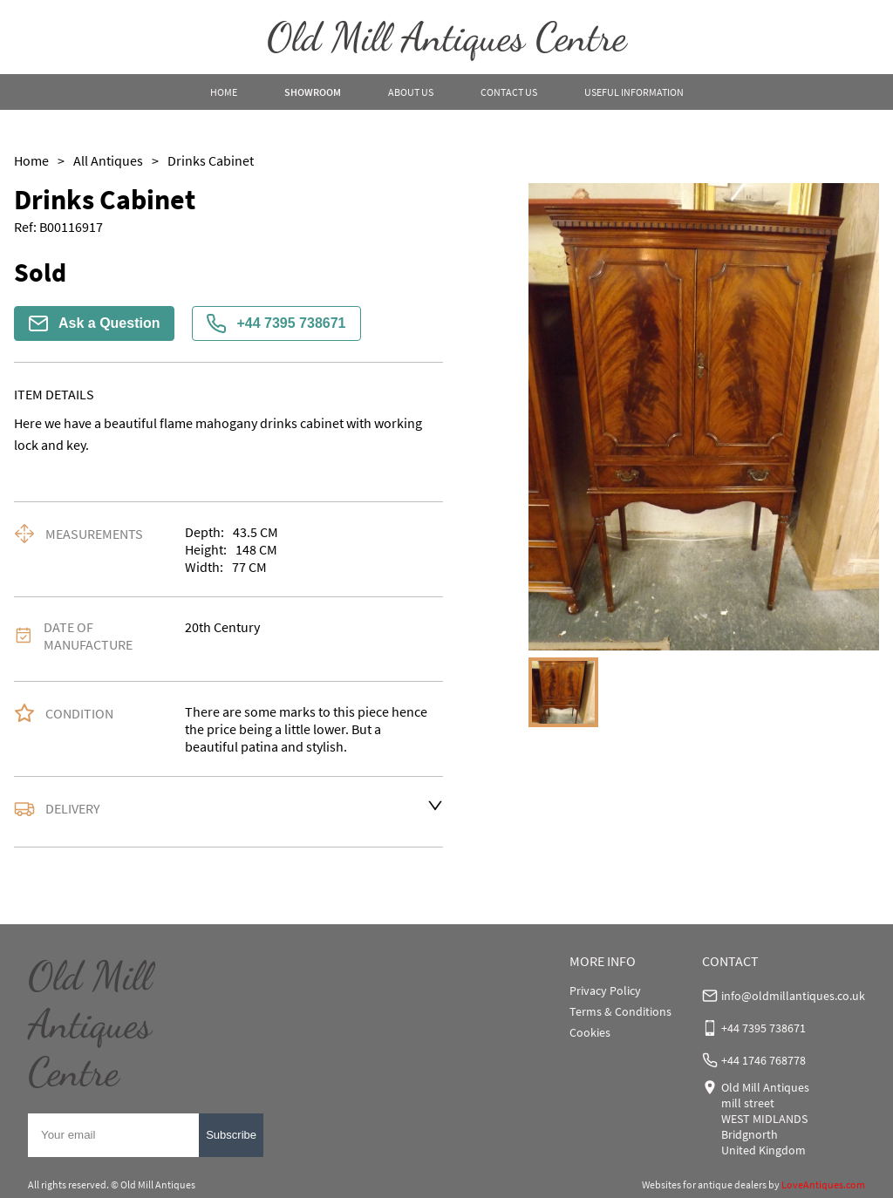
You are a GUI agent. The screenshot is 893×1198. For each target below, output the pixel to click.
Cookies (589, 1032)
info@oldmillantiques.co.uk (793, 996)
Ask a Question (94, 323)
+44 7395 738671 (276, 323)
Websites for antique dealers (704, 1184)
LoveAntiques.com (823, 1184)
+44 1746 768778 (763, 1060)
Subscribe (231, 1134)
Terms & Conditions (620, 1011)
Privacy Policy (605, 990)
